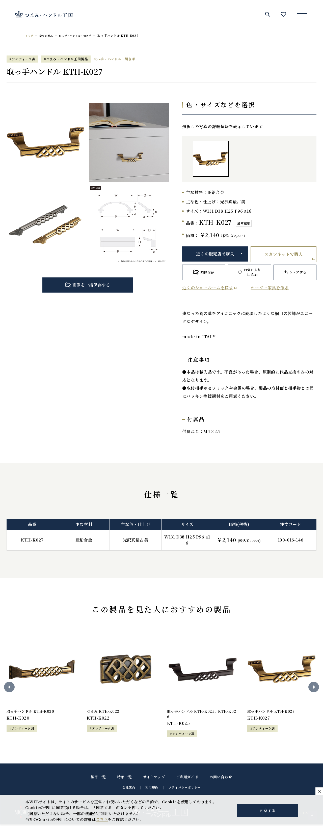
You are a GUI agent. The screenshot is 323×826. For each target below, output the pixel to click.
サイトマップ (154, 778)
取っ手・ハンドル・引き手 (82, 35)
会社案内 (128, 789)
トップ (30, 35)
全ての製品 (49, 35)
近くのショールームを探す (207, 288)
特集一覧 (124, 778)
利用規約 (151, 789)
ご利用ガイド (187, 778)
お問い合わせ (221, 778)
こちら (102, 819)
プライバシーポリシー (184, 789)
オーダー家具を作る (270, 288)
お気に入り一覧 (283, 14)
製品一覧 (98, 778)
